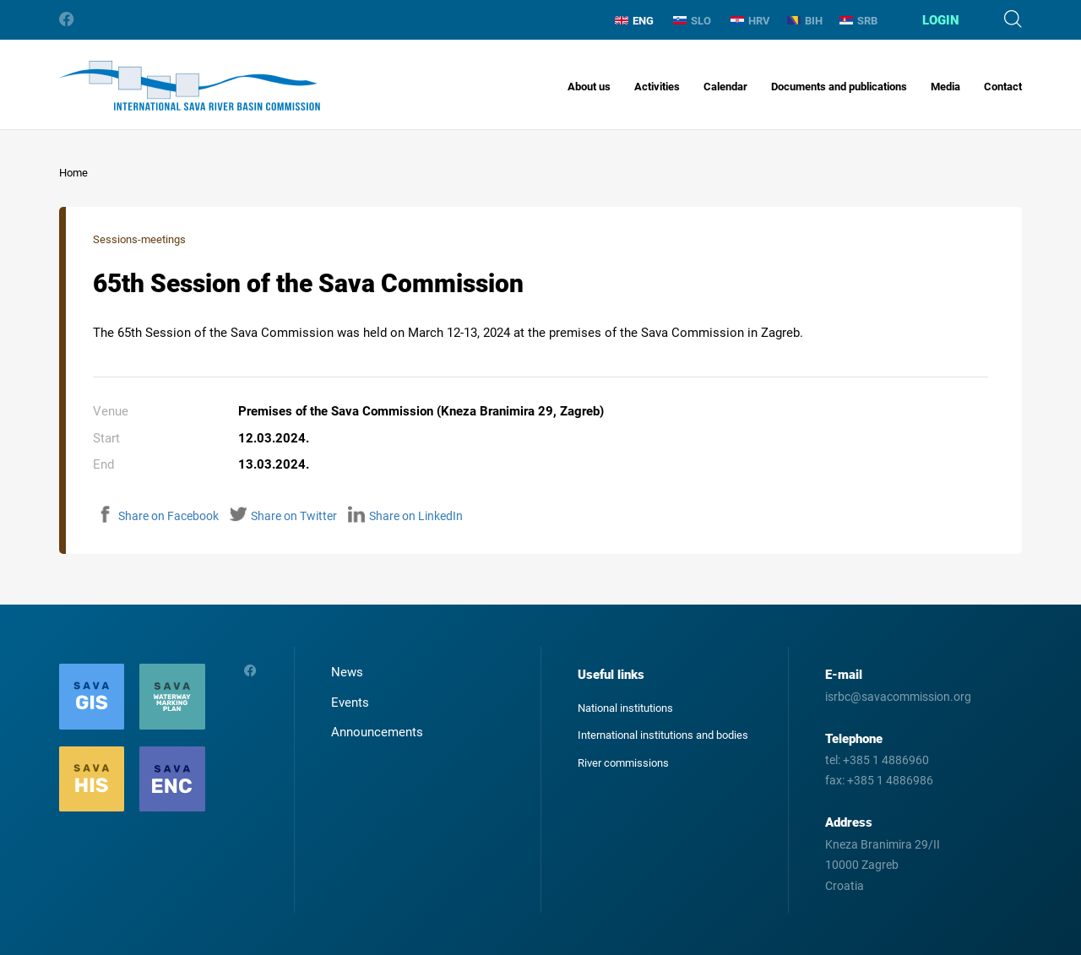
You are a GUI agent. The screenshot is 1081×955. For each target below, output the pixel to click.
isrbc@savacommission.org (898, 696)
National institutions (625, 708)
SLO (692, 20)
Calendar (725, 86)
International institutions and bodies (663, 735)
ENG (634, 20)
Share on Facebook (158, 516)
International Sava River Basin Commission (189, 86)
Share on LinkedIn (405, 516)
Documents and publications (839, 86)
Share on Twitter (283, 516)
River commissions (623, 763)
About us (589, 86)
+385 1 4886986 (890, 780)
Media (945, 86)
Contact (1003, 86)
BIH (805, 20)
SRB (858, 20)
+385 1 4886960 (886, 760)
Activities (657, 86)
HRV (750, 20)
